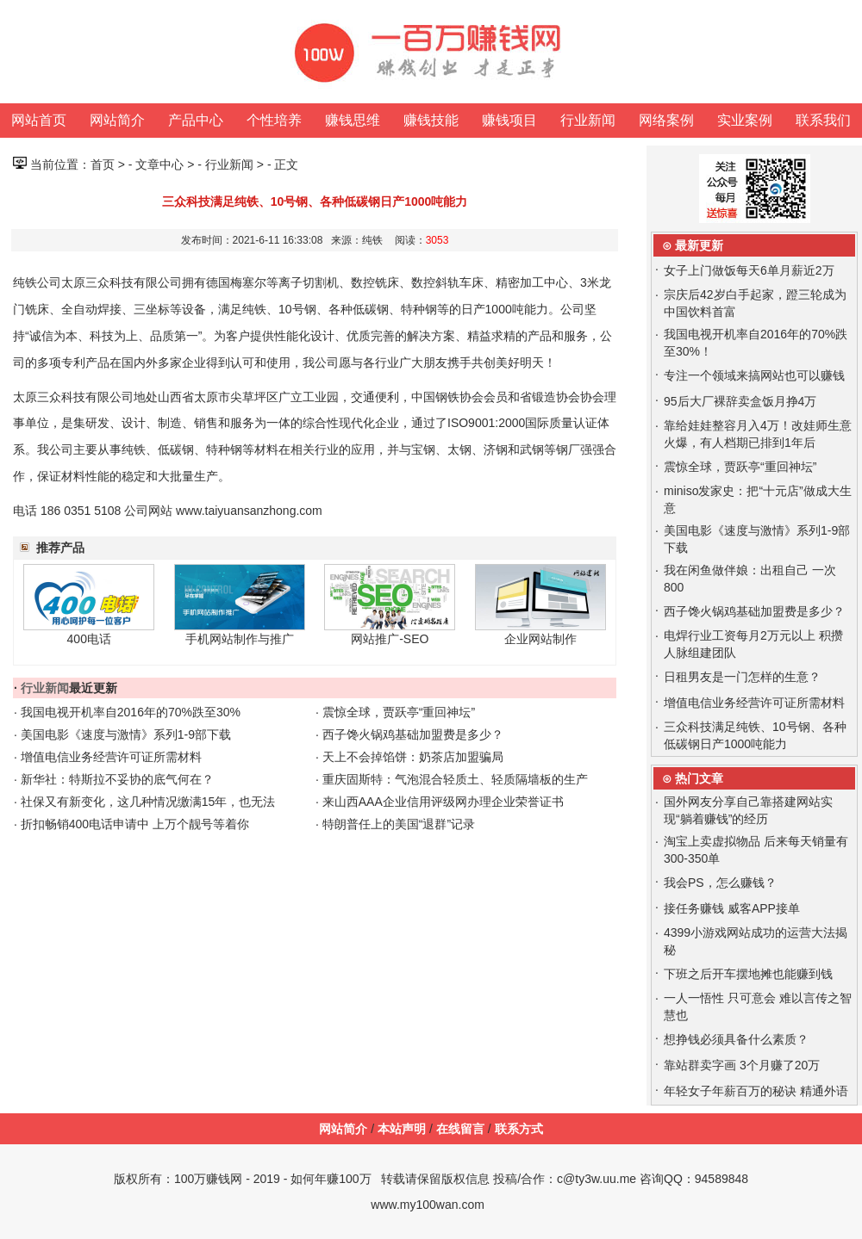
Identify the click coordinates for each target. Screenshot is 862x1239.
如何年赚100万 (330, 1179)
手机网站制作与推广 (239, 639)
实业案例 (744, 120)
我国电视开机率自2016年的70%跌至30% (130, 712)
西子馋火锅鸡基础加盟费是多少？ (412, 734)
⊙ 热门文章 (692, 778)
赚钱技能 (431, 120)
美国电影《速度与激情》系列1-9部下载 (126, 734)
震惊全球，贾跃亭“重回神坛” (398, 712)
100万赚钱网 (208, 1179)
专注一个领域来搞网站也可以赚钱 (754, 375)
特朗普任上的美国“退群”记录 (398, 824)
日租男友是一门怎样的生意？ (742, 677)
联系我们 (823, 120)
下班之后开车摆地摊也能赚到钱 (748, 974)
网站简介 (117, 120)
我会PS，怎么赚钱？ (720, 882)
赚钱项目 (509, 120)
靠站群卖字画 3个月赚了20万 (742, 1065)
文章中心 (159, 164)
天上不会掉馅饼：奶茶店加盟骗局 (412, 757)
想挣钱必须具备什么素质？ (736, 1039)
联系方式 (519, 1129)
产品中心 (195, 120)
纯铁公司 (37, 282)
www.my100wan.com (427, 1204)
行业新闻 (587, 120)
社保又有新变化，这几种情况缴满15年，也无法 (148, 801)
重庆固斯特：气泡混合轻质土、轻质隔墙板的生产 (455, 779)
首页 (103, 164)
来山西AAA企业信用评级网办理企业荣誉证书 (443, 801)
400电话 (89, 639)
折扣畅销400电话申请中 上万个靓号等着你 (135, 824)
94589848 (721, 1179)
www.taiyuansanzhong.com (249, 510)
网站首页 (38, 120)
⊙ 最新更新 (692, 245)
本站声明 (402, 1129)
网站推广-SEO (389, 639)
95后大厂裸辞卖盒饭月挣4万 (740, 401)
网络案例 (666, 120)
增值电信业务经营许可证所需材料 (111, 757)
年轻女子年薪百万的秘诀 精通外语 (756, 1091)
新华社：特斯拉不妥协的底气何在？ (117, 779)
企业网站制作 (540, 639)
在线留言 (460, 1129)
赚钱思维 (352, 120)
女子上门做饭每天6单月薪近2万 (749, 270)
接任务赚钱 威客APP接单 (732, 908)
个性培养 (274, 120)
